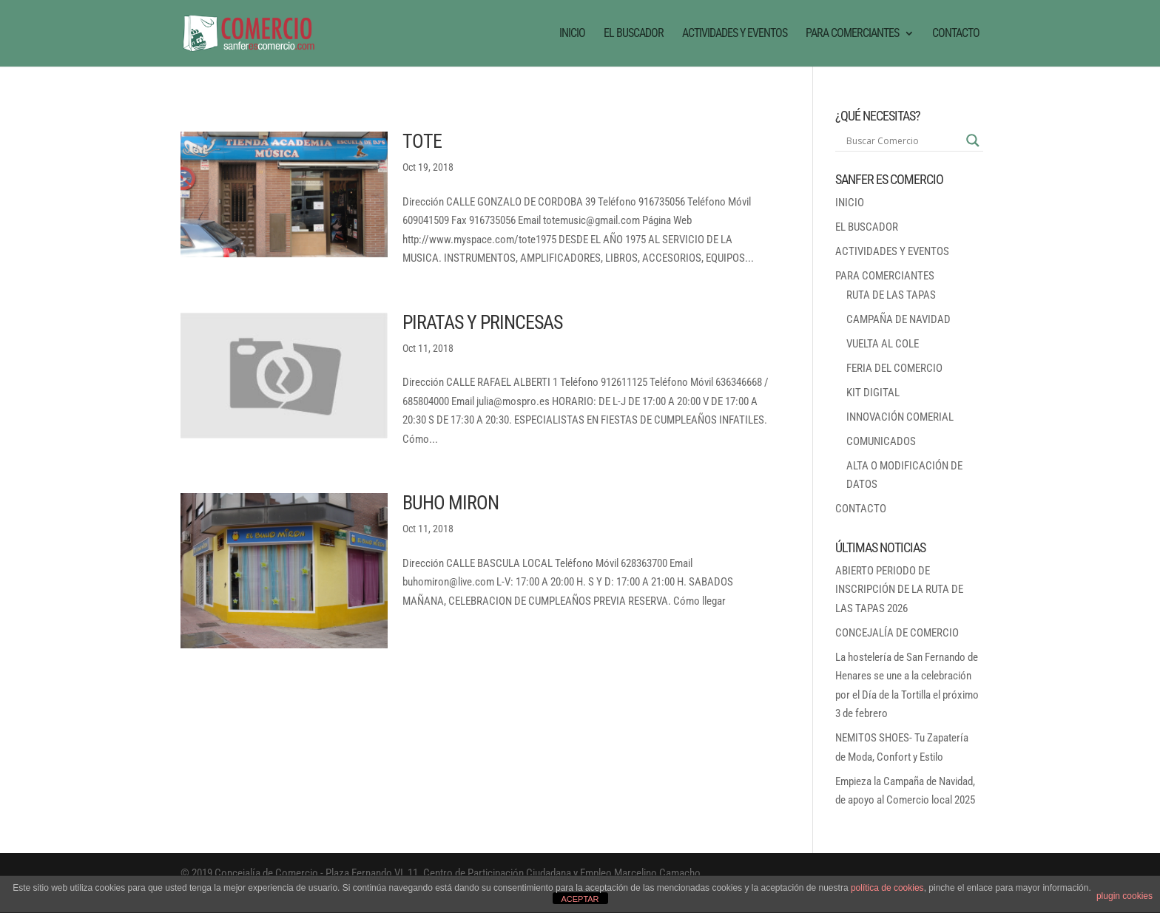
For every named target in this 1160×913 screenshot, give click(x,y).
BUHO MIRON (450, 503)
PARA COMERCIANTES (852, 34)
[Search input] (902, 140)
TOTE (422, 141)
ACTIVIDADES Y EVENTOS (734, 34)
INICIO (572, 34)
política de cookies (887, 888)
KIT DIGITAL (873, 392)
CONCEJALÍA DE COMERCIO (897, 632)
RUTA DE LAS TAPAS (891, 295)
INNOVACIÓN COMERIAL (900, 417)
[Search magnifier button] (972, 140)
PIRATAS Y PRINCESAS (482, 322)
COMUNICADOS (881, 441)
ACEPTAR (579, 899)
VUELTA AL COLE (882, 343)
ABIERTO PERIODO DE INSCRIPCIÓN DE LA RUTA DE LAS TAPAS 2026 (899, 589)
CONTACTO (955, 34)
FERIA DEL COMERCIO (894, 368)
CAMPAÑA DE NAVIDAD (898, 319)
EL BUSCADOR (634, 34)
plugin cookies (1124, 896)
